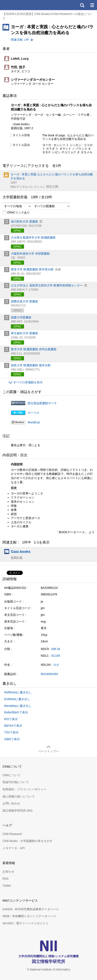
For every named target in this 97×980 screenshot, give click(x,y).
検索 (82, 5)
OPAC (17, 230)
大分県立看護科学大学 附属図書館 (33, 237)
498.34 (55, 649)
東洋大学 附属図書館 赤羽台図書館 (33, 349)
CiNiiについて (11, 775)
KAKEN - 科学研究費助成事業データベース (31, 909)
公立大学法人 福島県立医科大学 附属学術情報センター (47, 285)
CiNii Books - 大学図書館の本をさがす (27, 841)
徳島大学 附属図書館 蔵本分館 (31, 365)
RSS (6, 878)
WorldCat (34, 422)
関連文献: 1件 (20, 39)
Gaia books (21, 551)
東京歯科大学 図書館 (24, 333)
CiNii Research (12, 834)
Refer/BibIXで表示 (16, 712)
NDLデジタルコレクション (28, 186)
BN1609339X (49, 674)
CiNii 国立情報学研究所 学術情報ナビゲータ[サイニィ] (18, 5)
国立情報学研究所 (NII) (17, 810)
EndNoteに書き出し (17, 699)
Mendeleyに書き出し (18, 705)
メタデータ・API (14, 848)
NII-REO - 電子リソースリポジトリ (25, 923)
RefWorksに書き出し (18, 692)
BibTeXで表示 (13, 725)
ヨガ (56, 664)
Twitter (7, 885)
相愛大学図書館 (21, 317)
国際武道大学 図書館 (24, 301)
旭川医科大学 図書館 (24, 221)
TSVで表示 (11, 732)
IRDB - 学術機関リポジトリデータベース (29, 916)
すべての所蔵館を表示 (28, 382)
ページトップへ (48, 751)
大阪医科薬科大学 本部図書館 (30, 253)
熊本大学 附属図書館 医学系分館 (32, 269)
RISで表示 (11, 719)
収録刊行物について (16, 782)
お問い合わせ (11, 803)
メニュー (92, 5)
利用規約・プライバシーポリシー (24, 789)
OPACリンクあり (16, 213)
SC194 (55, 655)
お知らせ (8, 871)
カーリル (33, 412)
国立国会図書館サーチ (42, 403)
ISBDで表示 (12, 739)
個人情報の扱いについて (19, 796)
